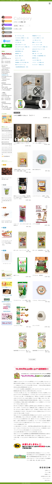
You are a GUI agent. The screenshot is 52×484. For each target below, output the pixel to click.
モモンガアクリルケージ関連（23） (22, 46)
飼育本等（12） (35, 58)
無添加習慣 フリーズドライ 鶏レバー (22, 350)
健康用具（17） (18, 53)
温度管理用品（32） (19, 51)
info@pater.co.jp (5, 74)
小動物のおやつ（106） (20, 40)
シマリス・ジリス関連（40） (38, 62)
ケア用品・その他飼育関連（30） (39, 55)
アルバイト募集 (47, 472)
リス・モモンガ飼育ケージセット (39, 143)
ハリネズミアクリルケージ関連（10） (40, 46)
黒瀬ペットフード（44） (37, 42)
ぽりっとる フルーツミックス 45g (21, 250)
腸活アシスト (16, 275)
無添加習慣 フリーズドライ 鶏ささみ (41, 350)
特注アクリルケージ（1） (20, 64)
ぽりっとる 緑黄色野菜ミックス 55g (41, 250)
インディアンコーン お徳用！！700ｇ (41, 195)
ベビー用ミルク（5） (36, 40)
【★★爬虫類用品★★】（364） (22, 66)
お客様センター (47, 470)
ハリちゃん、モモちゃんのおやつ (39, 300)
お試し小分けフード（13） (20, 44)
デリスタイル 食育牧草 (38, 275)
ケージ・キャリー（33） (37, 44)
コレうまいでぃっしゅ (7, 263)
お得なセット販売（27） (20, 60)
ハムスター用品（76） (37, 60)
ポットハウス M (36, 325)
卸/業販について (47, 474)
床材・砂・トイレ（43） (37, 53)
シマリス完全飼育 (36, 223)
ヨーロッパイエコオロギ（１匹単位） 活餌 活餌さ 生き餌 (7, 221)
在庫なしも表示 (18, 28)
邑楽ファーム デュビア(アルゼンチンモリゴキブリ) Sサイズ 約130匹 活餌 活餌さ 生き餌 (7, 200)
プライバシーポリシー (46, 478)
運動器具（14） (35, 51)
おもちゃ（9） (18, 58)
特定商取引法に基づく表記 (45, 476)
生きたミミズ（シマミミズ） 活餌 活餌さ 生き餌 (7, 178)
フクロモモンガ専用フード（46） (22, 37)
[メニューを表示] (49, 3)
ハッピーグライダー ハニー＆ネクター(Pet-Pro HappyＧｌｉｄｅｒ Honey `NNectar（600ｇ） (7, 242)
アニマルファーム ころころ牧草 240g (22, 300)
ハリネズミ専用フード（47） (38, 37)
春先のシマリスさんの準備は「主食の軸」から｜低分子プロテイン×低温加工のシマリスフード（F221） (22, 197)
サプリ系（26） (18, 42)
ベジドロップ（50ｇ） (18, 325)
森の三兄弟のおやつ (37, 169)
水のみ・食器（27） (19, 55)
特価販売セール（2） (36, 35)
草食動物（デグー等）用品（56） (22, 62)
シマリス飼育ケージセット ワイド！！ (24, 115)
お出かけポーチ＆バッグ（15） (38, 49)
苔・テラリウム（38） (20, 35)
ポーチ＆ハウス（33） (20, 49)
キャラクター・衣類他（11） (38, 64)
